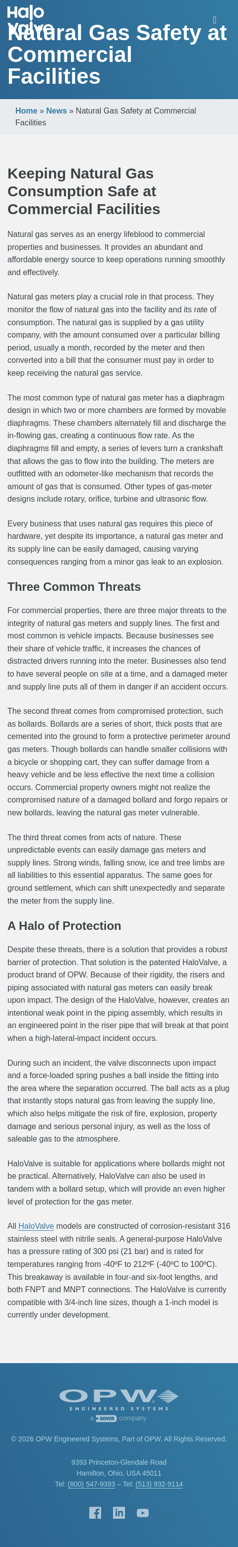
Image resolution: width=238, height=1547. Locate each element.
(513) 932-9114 (159, 1484)
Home (26, 111)
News (56, 111)
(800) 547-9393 (92, 1484)
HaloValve (36, 1226)
